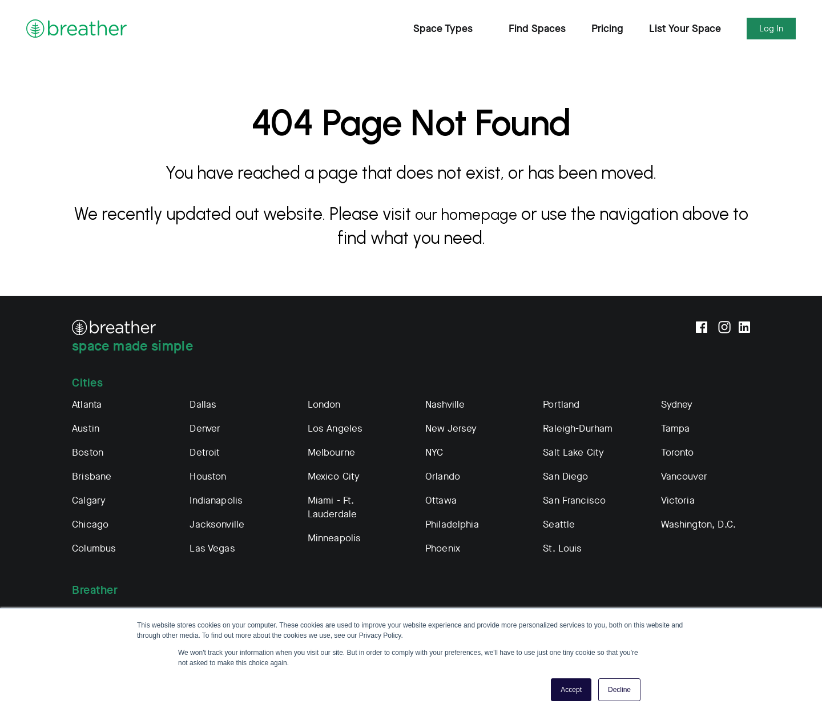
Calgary (89, 500)
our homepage (476, 213)
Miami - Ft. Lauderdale (332, 507)
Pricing (607, 28)
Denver (205, 428)
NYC (434, 452)
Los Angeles (335, 428)
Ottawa (441, 500)
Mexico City (334, 476)
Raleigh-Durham (578, 428)
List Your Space (685, 28)
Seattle (559, 524)
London (324, 404)
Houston (208, 476)
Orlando (442, 476)
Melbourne (331, 452)
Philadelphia (452, 524)
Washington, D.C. (698, 524)
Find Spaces (537, 28)
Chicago (90, 524)
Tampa (675, 428)
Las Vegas (212, 548)
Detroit (205, 452)
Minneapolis (334, 538)
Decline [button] (619, 690)
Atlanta (87, 404)
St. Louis (562, 548)
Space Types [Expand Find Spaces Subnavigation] (448, 28)
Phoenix (442, 548)
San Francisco (574, 500)
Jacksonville (217, 524)
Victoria (678, 500)
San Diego (565, 476)
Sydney (677, 404)
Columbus (94, 548)
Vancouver (684, 476)
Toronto (677, 452)
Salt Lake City (573, 452)
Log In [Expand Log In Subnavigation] (771, 28)
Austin (85, 428)
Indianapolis (216, 500)
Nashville (445, 404)
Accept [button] (571, 690)
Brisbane (91, 476)
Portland (561, 404)
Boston (87, 452)
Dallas (203, 404)
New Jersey (451, 428)
